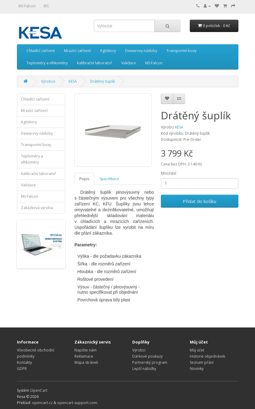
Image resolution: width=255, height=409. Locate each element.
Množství (168, 173)
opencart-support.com (77, 402)
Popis (84, 178)
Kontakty (24, 362)
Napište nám (85, 350)
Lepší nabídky (144, 368)
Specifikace (109, 178)
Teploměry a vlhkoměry (47, 63)
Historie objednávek (207, 356)
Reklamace (83, 356)
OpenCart (38, 390)
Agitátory (108, 50)
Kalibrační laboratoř (94, 63)
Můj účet (197, 350)
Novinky (197, 368)
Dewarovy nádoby (141, 50)
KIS (46, 6)
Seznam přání (201, 362)
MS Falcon (27, 6)
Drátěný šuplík (102, 81)
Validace (128, 63)
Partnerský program (149, 362)
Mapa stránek (86, 362)
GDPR (22, 368)
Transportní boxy (181, 50)
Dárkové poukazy (147, 356)
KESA (73, 81)
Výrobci (138, 350)
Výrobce (48, 81)
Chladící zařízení (40, 50)
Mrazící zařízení (77, 50)
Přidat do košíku (199, 201)
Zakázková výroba (37, 207)
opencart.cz (42, 402)
